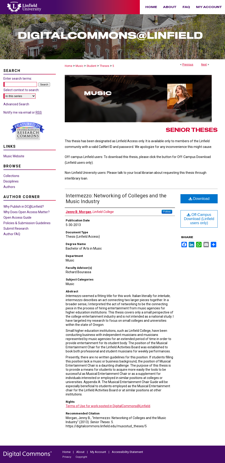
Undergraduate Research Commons (28, 131)
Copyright (81, 456)
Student (91, 66)
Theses (104, 66)
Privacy (67, 456)
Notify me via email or (22, 112)
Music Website (13, 156)
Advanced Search (16, 104)
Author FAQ (11, 234)
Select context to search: (21, 90)
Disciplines (11, 181)
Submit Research (15, 228)
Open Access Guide (17, 217)
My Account (98, 452)
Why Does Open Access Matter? (26, 212)
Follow (167, 211)
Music (79, 66)
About (80, 452)
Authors (9, 187)
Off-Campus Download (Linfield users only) (199, 219)
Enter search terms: (17, 78)
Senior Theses (192, 129)
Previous (187, 64)
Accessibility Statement (127, 452)
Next (204, 64)
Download (199, 199)
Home (68, 66)
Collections (11, 176)
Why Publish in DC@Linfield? (23, 206)
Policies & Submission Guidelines (27, 223)
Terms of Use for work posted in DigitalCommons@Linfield (108, 406)
